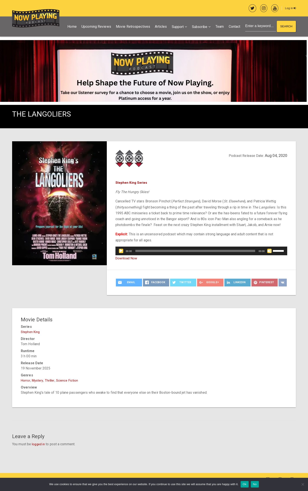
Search (286, 27)
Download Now (127, 259)
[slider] (195, 251)
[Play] (121, 251)
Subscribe (198, 27)
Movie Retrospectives (132, 27)
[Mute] (269, 251)
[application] (201, 251)
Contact (233, 27)
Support (176, 27)
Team (218, 27)
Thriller (51, 381)
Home (70, 27)
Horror (25, 381)
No (255, 484)
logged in (39, 444)
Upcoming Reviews (95, 27)
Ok (244, 484)
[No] (302, 484)
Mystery (38, 381)
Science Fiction (69, 381)
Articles (160, 27)
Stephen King (31, 332)
